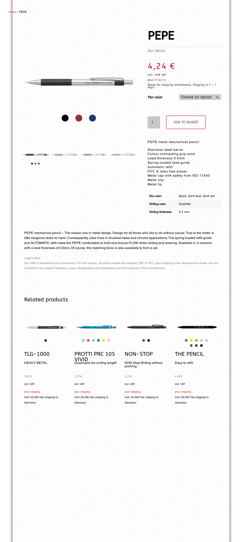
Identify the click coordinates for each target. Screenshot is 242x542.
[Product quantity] (154, 122)
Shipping (160, 79)
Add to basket (185, 122)
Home (12, 12)
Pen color (155, 97)
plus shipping (32, 391)
